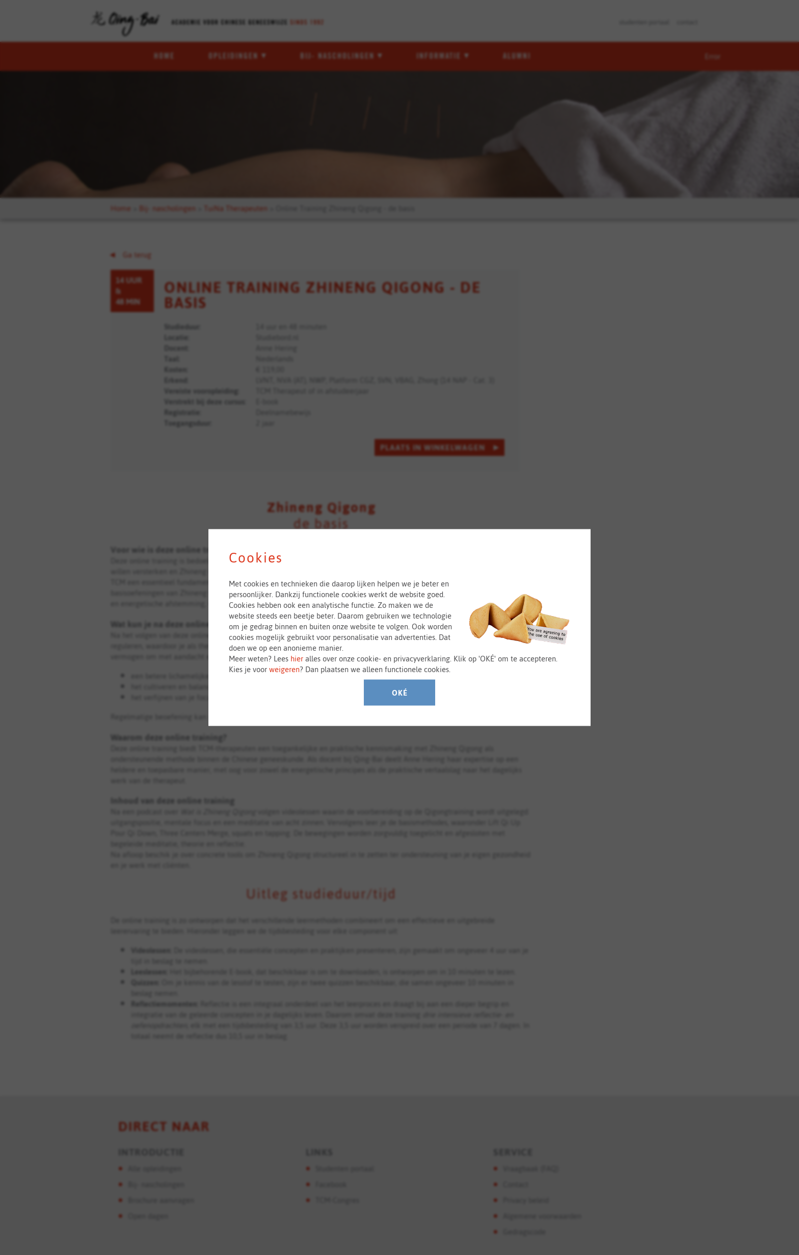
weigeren (284, 669)
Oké (400, 692)
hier (296, 658)
